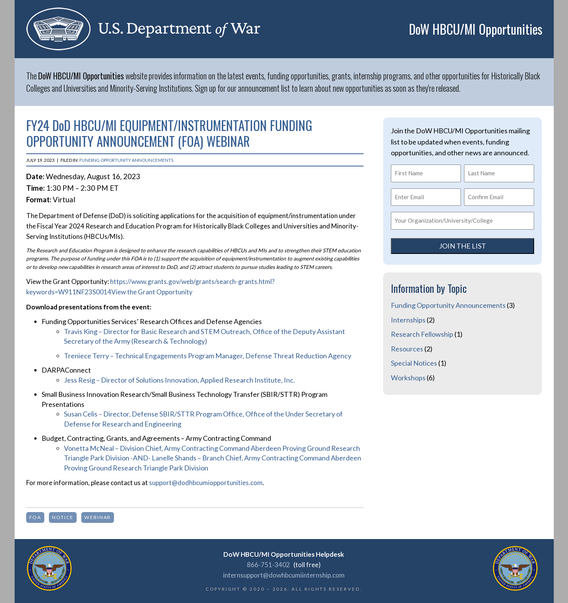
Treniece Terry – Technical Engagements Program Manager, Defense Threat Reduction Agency (207, 355)
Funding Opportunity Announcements (126, 160)
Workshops (408, 377)
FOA (35, 517)
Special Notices (414, 363)
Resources (407, 348)
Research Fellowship (422, 334)
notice (63, 517)
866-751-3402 (268, 565)
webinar (97, 517)
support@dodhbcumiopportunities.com (206, 483)
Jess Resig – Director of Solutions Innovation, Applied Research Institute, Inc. (179, 380)
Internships (408, 320)
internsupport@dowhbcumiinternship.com (284, 575)
